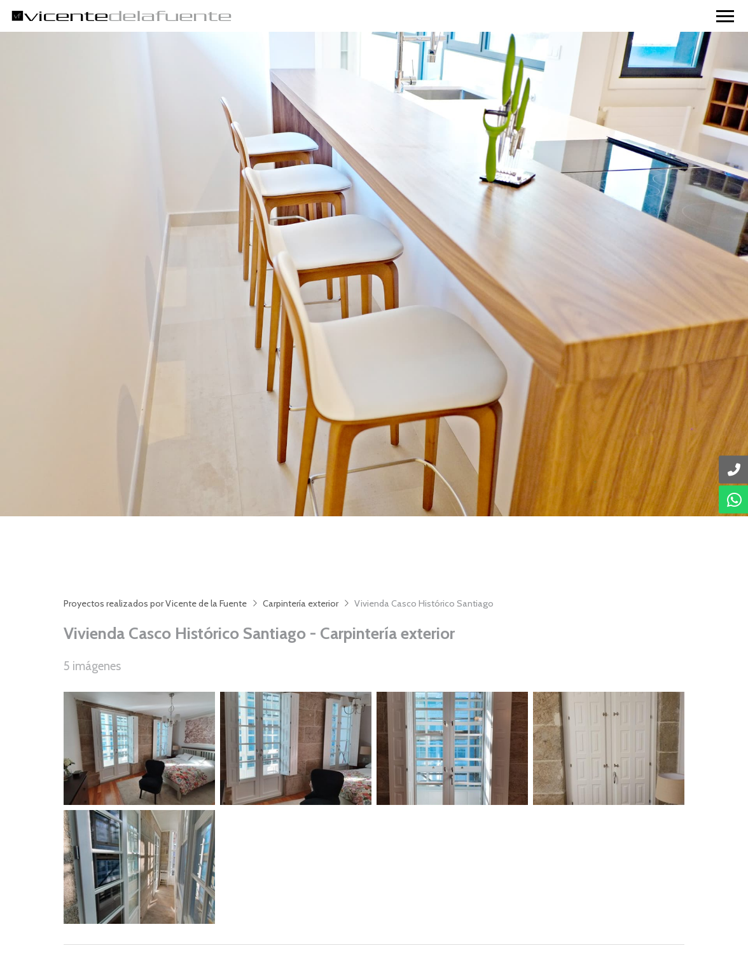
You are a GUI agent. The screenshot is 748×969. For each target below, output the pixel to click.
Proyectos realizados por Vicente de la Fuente (155, 603)
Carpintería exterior (300, 603)
